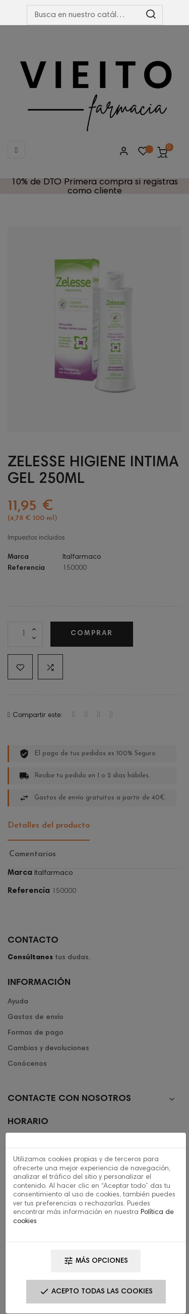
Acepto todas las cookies (96, 1291)
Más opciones (96, 1261)
